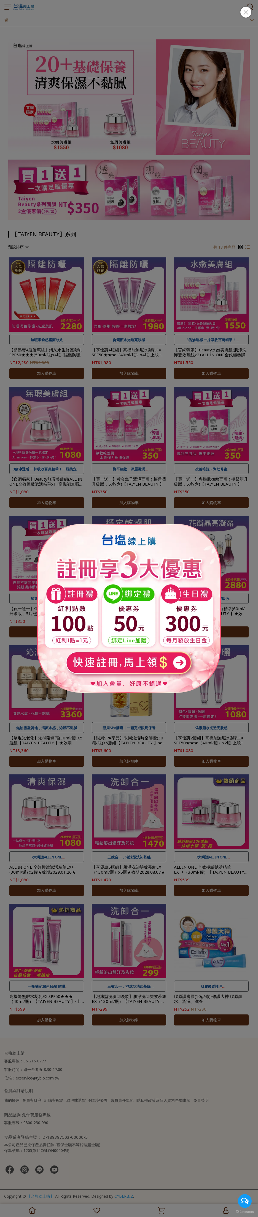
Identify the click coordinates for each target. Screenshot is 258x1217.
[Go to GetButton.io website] (245, 1211)
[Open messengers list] (245, 1201)
